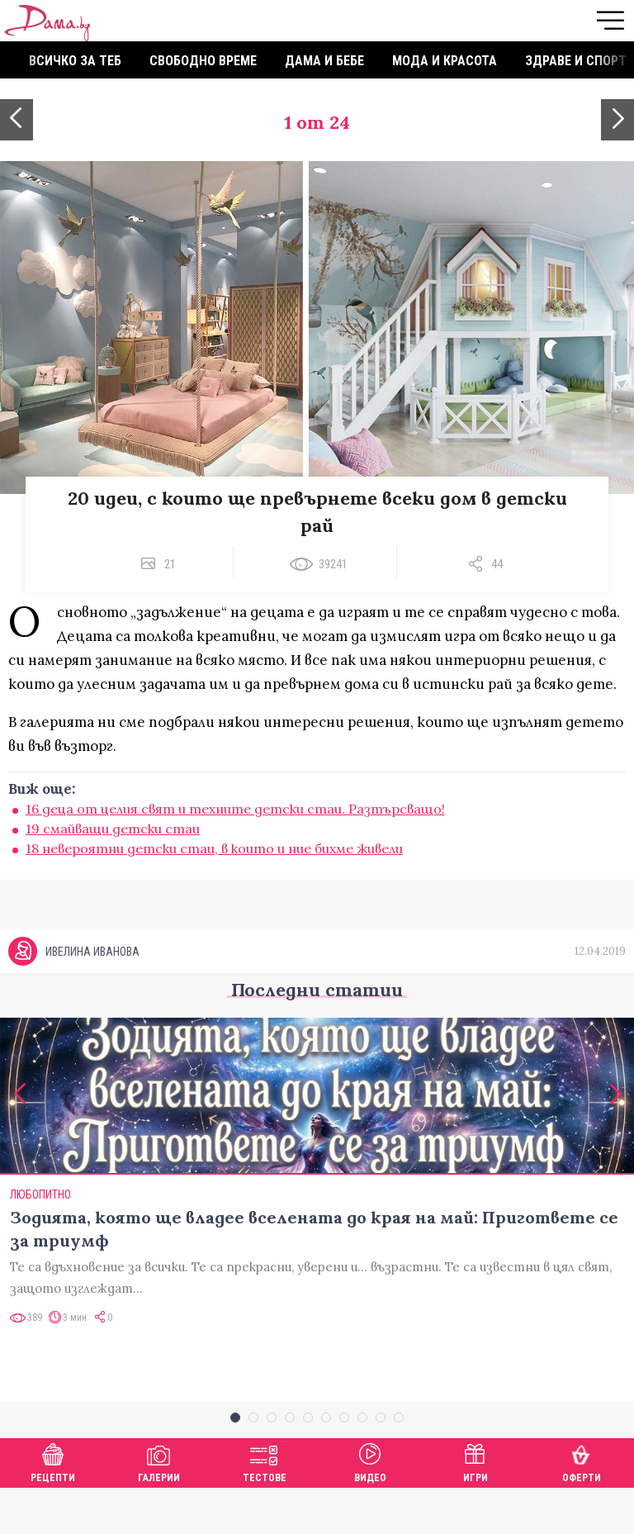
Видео (370, 1506)
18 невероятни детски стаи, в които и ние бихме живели (214, 848)
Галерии (159, 1506)
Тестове (264, 1506)
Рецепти (53, 1506)
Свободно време (203, 61)
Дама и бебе (324, 61)
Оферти (581, 1506)
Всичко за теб (75, 61)
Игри (475, 1506)
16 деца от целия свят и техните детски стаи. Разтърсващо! (235, 808)
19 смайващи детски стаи (113, 828)
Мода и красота (444, 61)
